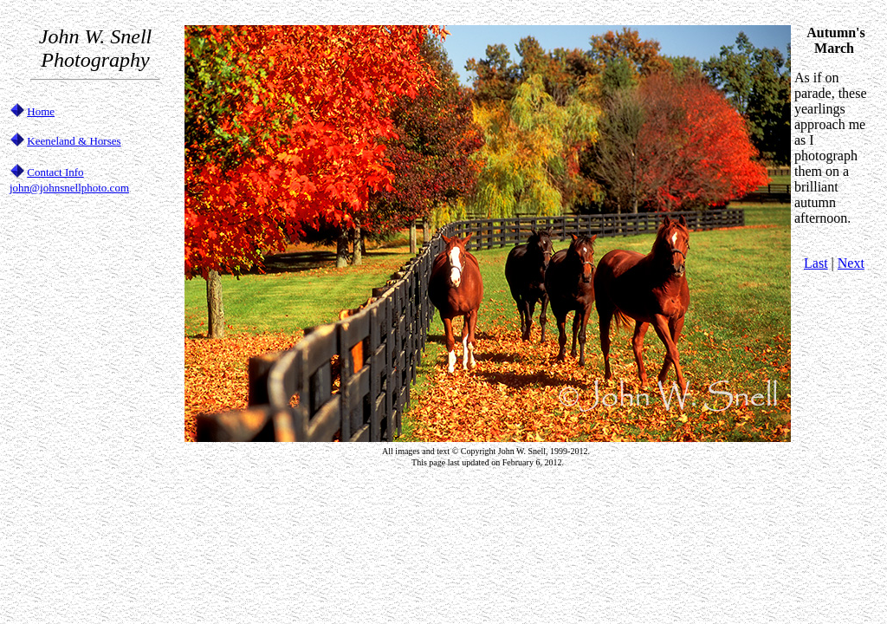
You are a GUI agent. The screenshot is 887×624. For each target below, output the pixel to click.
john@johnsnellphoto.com (69, 187)
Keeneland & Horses (73, 140)
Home (41, 111)
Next (851, 263)
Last (816, 263)
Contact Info (55, 172)
